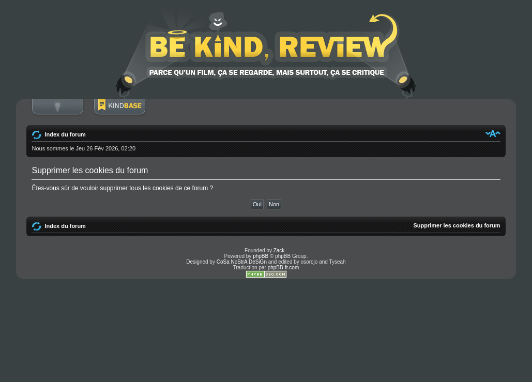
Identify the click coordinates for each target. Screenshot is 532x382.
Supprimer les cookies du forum (456, 225)
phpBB (260, 256)
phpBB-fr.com (283, 267)
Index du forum (64, 134)
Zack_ (280, 250)
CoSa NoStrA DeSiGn (242, 262)
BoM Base (119, 112)
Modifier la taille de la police (492, 133)
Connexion (57, 112)
